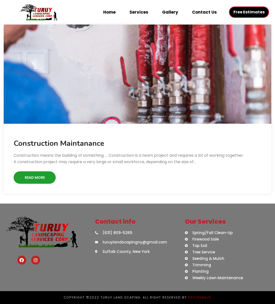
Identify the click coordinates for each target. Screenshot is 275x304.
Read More (35, 177)
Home (109, 12)
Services (138, 12)
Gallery (170, 12)
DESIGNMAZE (199, 297)
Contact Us (204, 12)
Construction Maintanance (59, 143)
